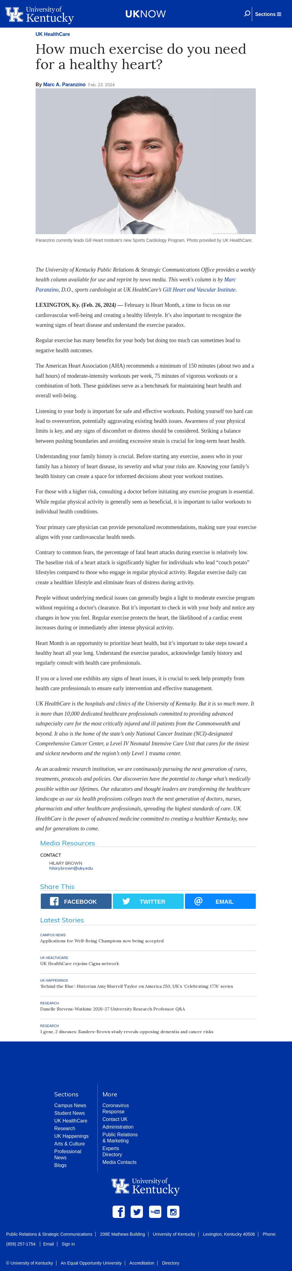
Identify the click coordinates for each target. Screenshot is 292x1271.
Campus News (70, 1105)
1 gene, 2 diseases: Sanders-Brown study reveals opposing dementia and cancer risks (126, 1031)
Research (64, 1128)
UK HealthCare (53, 34)
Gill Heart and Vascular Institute (199, 290)
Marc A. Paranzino (64, 84)
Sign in (68, 1244)
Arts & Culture (69, 1143)
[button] (268, 14)
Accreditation (141, 1263)
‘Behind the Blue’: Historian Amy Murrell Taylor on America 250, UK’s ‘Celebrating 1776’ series (136, 986)
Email (48, 1244)
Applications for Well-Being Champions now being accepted (101, 941)
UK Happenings (71, 1136)
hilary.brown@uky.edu (71, 868)
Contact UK (115, 1119)
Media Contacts (119, 1162)
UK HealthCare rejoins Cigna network (79, 963)
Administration (117, 1127)
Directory (170, 1263)
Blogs (60, 1165)
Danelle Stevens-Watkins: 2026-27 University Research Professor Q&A (112, 1009)
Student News (69, 1113)
